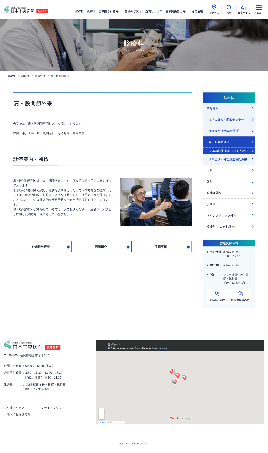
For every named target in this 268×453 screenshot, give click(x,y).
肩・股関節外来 (218, 142)
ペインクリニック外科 (221, 215)
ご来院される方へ (110, 11)
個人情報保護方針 (19, 414)
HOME (79, 11)
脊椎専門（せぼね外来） (224, 130)
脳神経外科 (214, 193)
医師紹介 (101, 246)
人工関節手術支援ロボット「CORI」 (230, 150)
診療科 (91, 11)
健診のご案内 (133, 11)
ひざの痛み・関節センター (226, 119)
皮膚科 (211, 204)
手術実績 (161, 246)
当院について (153, 11)
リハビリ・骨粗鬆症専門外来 (227, 159)
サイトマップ (53, 407)
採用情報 (197, 11)
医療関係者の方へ (177, 11)
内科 (210, 170)
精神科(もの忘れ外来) (221, 226)
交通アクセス (16, 407)
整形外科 (212, 108)
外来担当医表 (41, 246)
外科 (210, 181)
